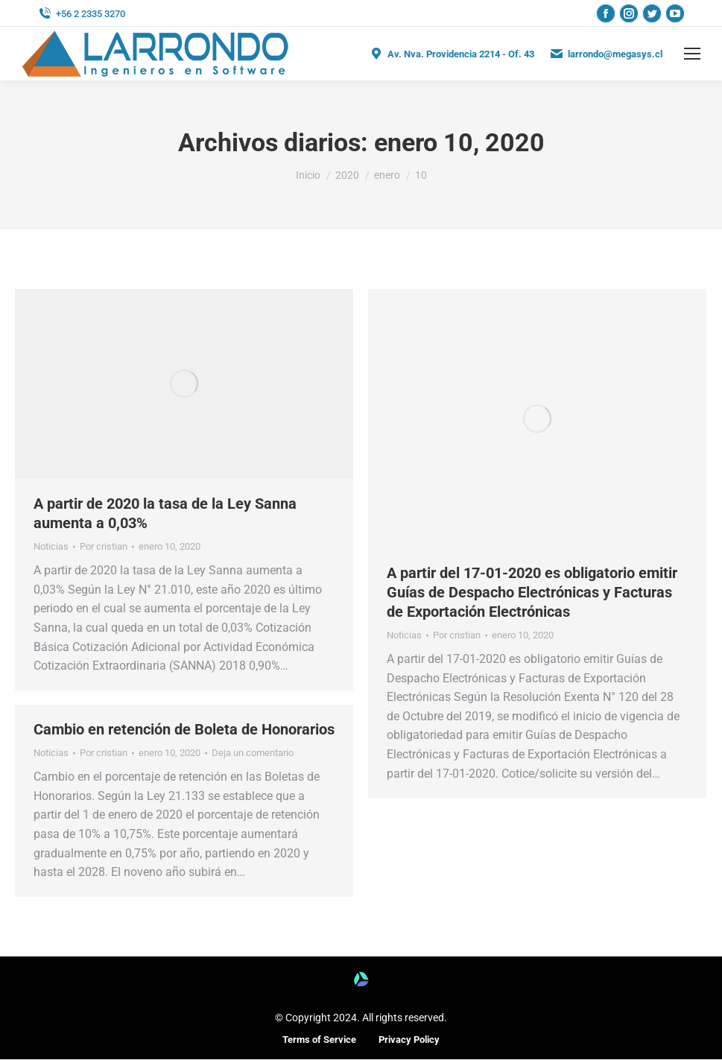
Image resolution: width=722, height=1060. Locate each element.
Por (103, 546)
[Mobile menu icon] (692, 54)
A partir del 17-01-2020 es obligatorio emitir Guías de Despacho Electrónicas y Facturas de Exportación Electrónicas (532, 592)
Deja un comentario (253, 752)
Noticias (51, 546)
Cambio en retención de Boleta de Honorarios (184, 729)
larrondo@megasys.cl (605, 54)
